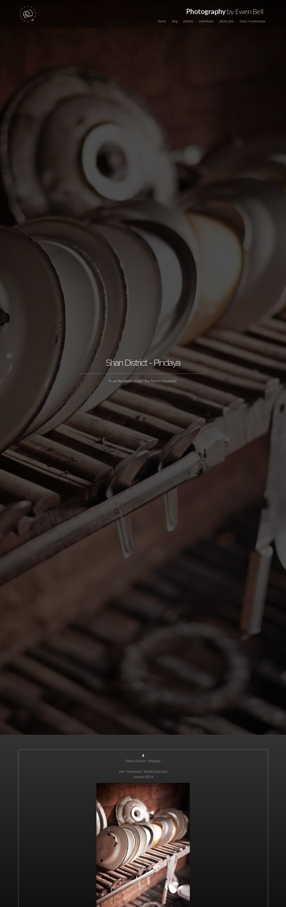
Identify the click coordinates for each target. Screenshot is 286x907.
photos (188, 21)
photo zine (226, 21)
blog (175, 21)
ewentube (206, 21)
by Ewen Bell (225, 11)
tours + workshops (252, 21)
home (162, 21)
